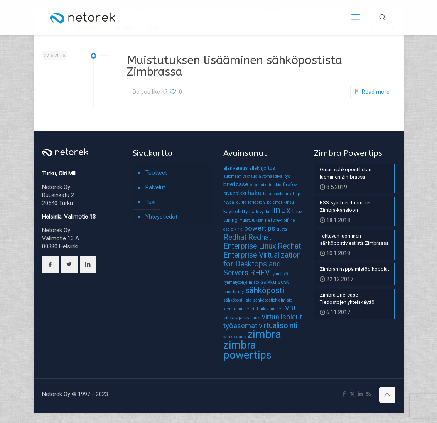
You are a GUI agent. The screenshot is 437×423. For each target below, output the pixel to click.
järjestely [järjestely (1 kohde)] (256, 202)
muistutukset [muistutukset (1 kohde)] (251, 220)
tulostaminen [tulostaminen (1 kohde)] (271, 309)
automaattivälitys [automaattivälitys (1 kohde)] (274, 176)
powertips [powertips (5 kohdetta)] (259, 228)
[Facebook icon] (344, 394)
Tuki (150, 202)
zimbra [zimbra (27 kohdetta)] (264, 334)
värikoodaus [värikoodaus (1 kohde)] (234, 336)
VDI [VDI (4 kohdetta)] (290, 308)
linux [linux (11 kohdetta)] (281, 210)
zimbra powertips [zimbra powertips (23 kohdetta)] (247, 350)
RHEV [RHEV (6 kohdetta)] (260, 272)
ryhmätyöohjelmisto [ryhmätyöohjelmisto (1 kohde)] (241, 282)
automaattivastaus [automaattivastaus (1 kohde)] (240, 176)
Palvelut (155, 187)
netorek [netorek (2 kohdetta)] (273, 220)
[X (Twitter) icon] (352, 394)
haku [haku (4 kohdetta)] (255, 193)
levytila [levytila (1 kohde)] (262, 211)
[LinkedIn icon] (360, 394)
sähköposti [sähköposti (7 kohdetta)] (264, 290)
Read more (376, 91)
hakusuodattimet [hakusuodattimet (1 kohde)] (278, 193)
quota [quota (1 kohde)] (282, 229)
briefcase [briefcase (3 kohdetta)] (235, 184)
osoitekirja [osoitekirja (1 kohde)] (233, 229)
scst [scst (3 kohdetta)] (283, 281)
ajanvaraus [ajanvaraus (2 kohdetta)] (235, 168)
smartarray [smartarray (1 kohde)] (233, 291)
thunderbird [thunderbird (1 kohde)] (247, 309)
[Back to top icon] (387, 395)
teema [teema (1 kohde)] (229, 309)
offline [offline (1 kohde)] (289, 220)
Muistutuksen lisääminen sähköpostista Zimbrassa (234, 66)
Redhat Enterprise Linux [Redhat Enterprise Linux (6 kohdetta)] (249, 242)
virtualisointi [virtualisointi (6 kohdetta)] (278, 325)
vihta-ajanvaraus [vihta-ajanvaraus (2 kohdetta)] (241, 317)
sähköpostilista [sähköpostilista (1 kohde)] (237, 300)
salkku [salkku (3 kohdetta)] (268, 281)
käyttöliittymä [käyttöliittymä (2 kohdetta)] (239, 211)
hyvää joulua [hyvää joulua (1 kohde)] (234, 202)
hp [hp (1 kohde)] (297, 193)
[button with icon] (50, 264)
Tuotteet (156, 172)
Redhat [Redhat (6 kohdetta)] (234, 237)
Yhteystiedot (161, 216)
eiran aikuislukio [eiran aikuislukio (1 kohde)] (265, 184)
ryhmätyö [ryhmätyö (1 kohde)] (279, 273)
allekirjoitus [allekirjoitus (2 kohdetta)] (262, 168)
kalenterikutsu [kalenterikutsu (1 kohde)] (280, 202)
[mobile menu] (355, 17)
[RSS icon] (368, 394)
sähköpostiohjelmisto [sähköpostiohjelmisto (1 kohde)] (272, 300)
